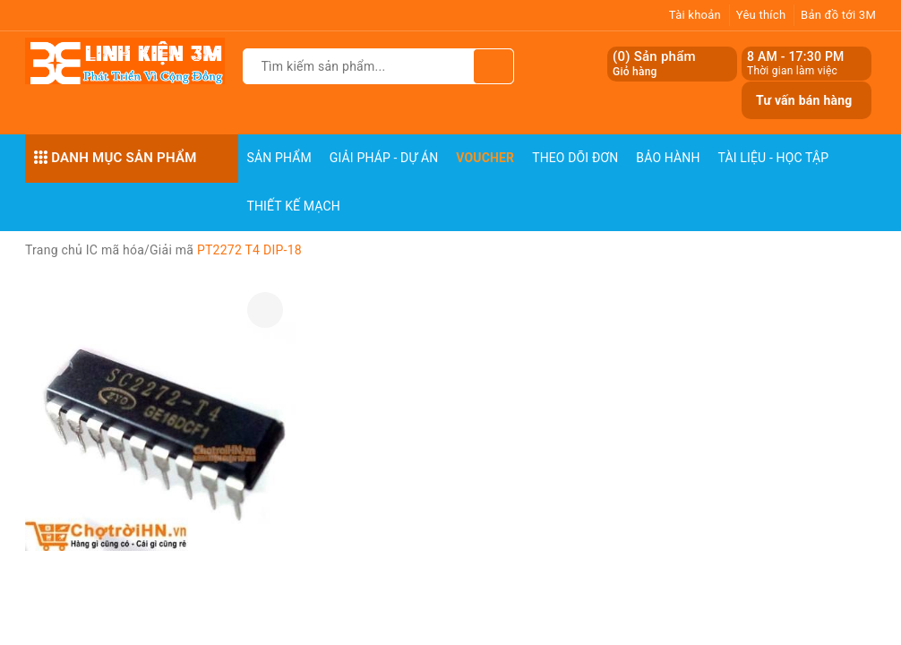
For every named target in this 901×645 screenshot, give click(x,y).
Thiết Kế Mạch (293, 206)
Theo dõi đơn (575, 157)
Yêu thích (761, 15)
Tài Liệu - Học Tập (773, 157)
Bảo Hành (667, 157)
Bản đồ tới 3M (838, 15)
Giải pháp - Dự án (384, 157)
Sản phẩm (279, 157)
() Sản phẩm (654, 64)
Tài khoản (695, 15)
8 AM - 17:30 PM (796, 56)
